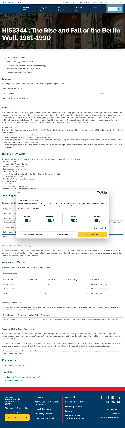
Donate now (13, 417)
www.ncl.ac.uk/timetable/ (31, 377)
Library (73, 2)
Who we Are (47, 10)
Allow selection (62, 234)
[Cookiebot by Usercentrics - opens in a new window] (98, 192)
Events (113, 2)
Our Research (74, 10)
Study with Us (60, 10)
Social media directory (112, 409)
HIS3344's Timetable (14, 380)
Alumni (100, 10)
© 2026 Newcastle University (109, 417)
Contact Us (116, 413)
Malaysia (8, 412)
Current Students (84, 2)
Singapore (17, 412)
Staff (94, 2)
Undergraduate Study (12, 2)
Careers (65, 2)
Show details (98, 228)
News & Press (103, 2)
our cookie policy (34, 208)
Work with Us (88, 10)
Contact (120, 2)
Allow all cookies (93, 234)
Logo (11, 9)
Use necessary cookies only (32, 234)
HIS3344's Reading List (15, 365)
